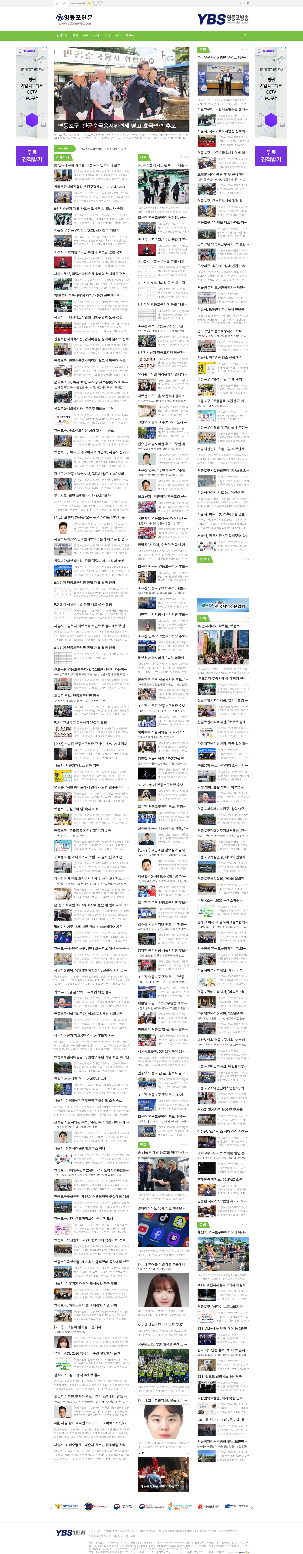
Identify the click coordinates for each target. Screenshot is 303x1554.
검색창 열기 (245, 36)
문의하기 (130, 1536)
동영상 (129, 35)
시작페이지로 (57, 3)
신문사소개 (94, 1531)
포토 (141, 1452)
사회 (96, 35)
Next (184, 1474)
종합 (75, 35)
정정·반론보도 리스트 (100, 1536)
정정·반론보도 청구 (228, 1531)
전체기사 (62, 35)
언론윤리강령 (110, 1531)
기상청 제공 (96, 4)
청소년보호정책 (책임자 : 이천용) (175, 1531)
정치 (107, 35)
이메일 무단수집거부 (205, 1531)
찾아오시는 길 (127, 1531)
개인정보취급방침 (146, 1531)
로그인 (242, 3)
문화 (117, 35)
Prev (143, 1474)
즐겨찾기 (64, 3)
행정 (85, 35)
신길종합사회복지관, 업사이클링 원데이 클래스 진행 (109, 148)
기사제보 (118, 1536)
